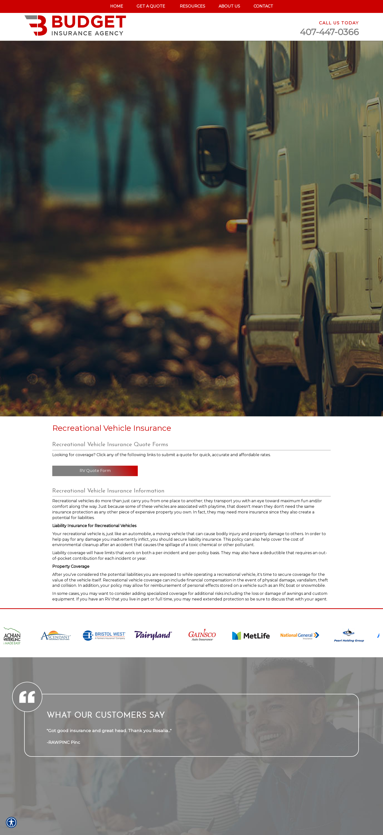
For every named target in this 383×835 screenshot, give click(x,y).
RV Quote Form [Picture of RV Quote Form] (95, 470)
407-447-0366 (329, 32)
